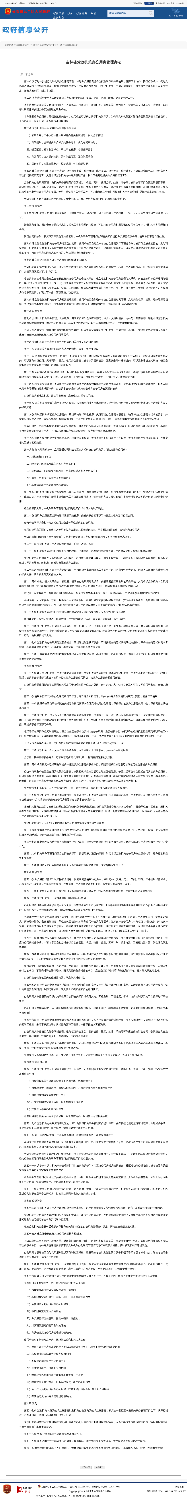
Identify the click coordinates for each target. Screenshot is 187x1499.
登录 (146, 3)
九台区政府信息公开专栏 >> (19, 45)
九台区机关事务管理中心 (45, 45)
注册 (152, 3)
